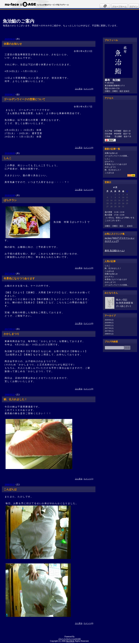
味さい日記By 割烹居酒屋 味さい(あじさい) (124, 302)
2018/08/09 (10, 153)
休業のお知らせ (111, 153)
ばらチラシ (109, 161)
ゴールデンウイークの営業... (116, 156)
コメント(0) (88, 89)
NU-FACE (70, 641)
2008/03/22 (10, 394)
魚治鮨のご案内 (18, 21)
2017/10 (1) (109, 328)
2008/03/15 (10, 484)
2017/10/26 (10, 273)
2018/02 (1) (109, 325)
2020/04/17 (10, 94)
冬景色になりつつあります (116, 164)
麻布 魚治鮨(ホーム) (115, 250)
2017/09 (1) (109, 331)
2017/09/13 (10, 329)
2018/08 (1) (109, 323)
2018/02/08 (10, 195)
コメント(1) (88, 479)
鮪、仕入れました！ (113, 170)
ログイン (134, 6)
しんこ (107, 159)
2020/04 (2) (109, 320)
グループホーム (119, 6)
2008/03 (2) (109, 334)
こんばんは (109, 173)
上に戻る (78, 89)
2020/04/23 (10, 39)
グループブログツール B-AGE (69, 639)
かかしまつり (110, 167)
